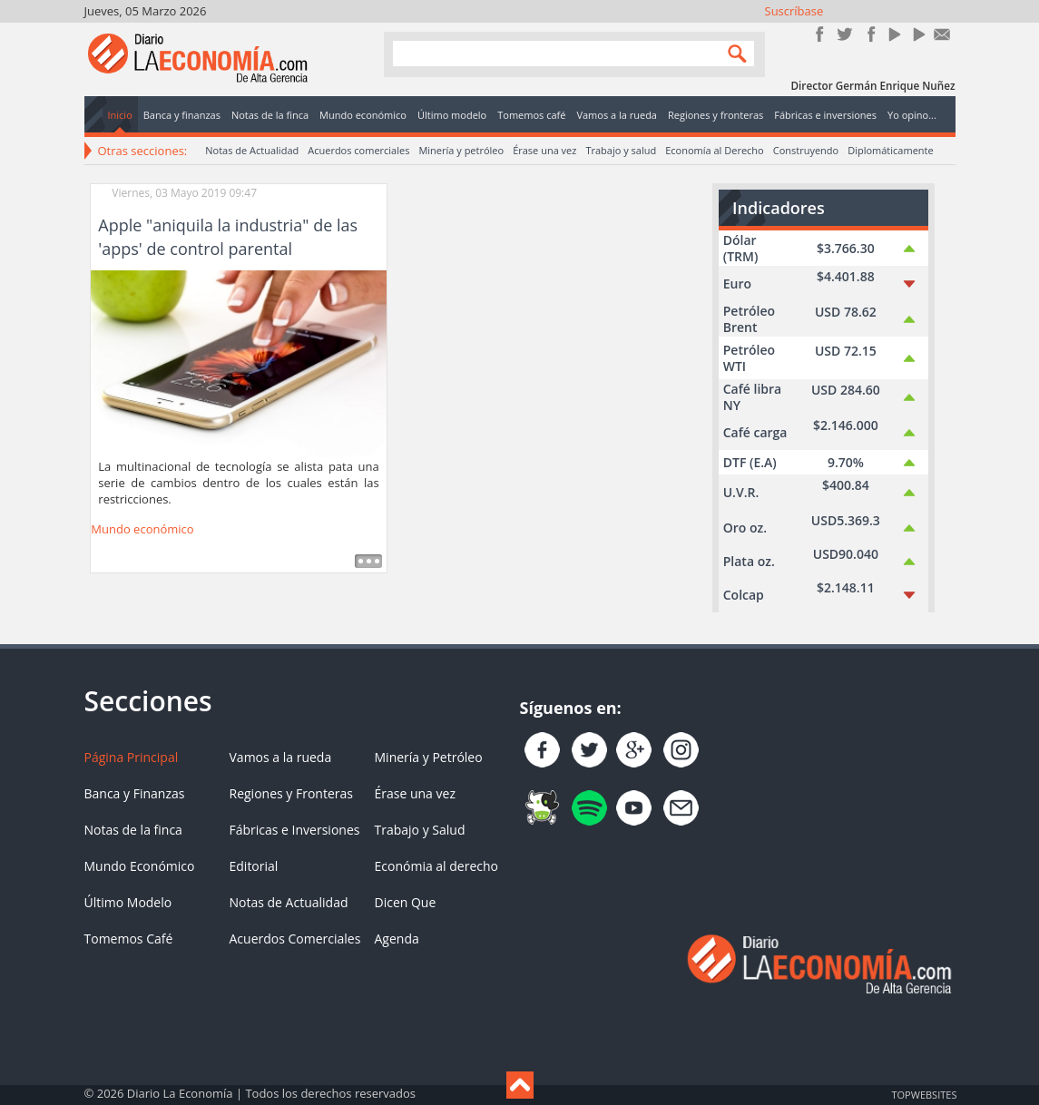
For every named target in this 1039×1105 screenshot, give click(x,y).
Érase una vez (544, 150)
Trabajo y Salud (420, 829)
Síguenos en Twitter (844, 34)
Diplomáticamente (890, 150)
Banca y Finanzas (134, 793)
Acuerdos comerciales (358, 150)
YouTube (893, 34)
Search (733, 53)
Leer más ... (368, 561)
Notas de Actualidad (252, 150)
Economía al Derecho (714, 150)
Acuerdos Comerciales (295, 938)
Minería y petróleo (461, 150)
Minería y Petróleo (429, 757)
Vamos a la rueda (281, 757)
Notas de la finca (133, 829)
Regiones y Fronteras (291, 793)
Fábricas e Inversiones (295, 829)
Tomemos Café (128, 938)
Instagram (869, 34)
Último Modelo (128, 902)
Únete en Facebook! (820, 34)
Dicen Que (405, 902)
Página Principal (131, 757)
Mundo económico (142, 529)
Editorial (254, 866)
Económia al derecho (437, 866)
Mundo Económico (139, 866)
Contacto (942, 34)
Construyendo (805, 150)
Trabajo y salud (620, 150)
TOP (924, 1094)
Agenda (397, 938)
